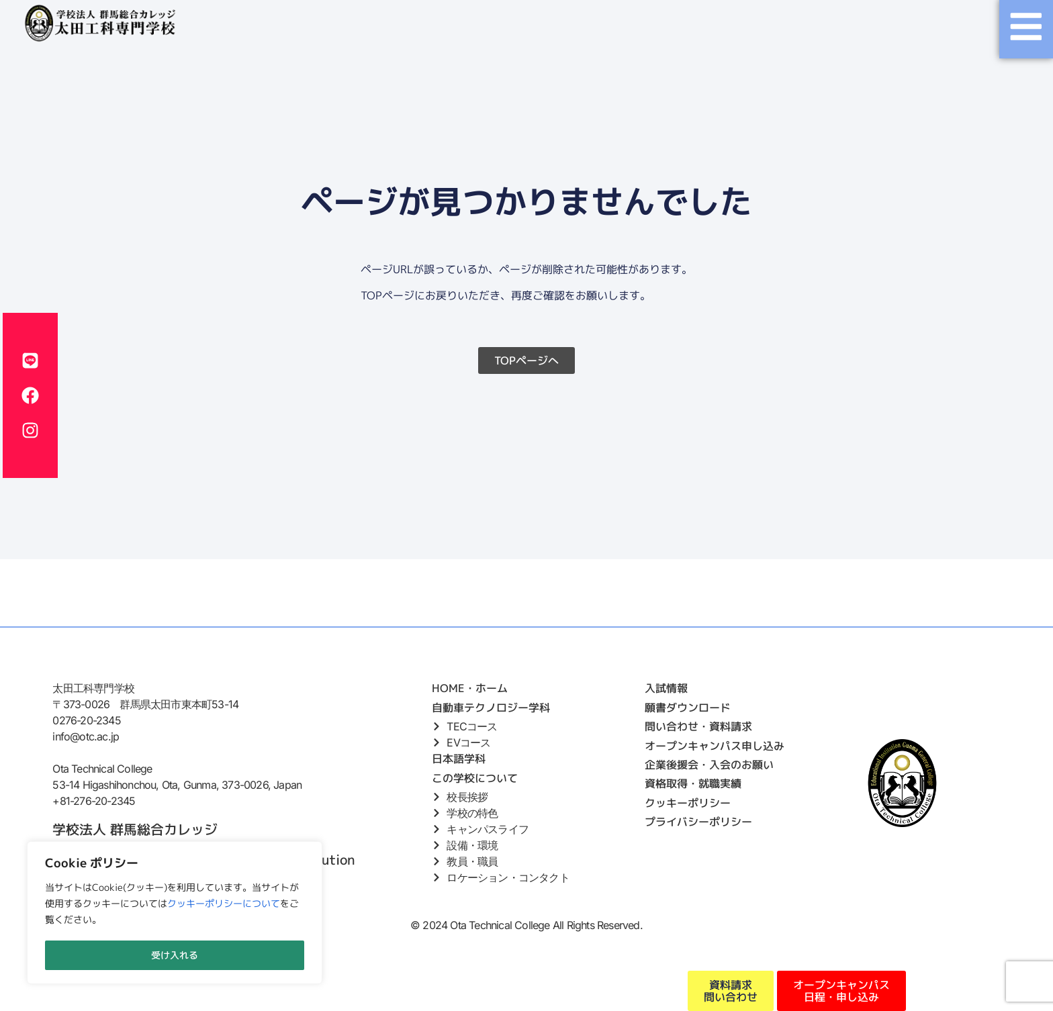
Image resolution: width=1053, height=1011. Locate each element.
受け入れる (174, 955)
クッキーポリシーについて (223, 905)
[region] (174, 913)
